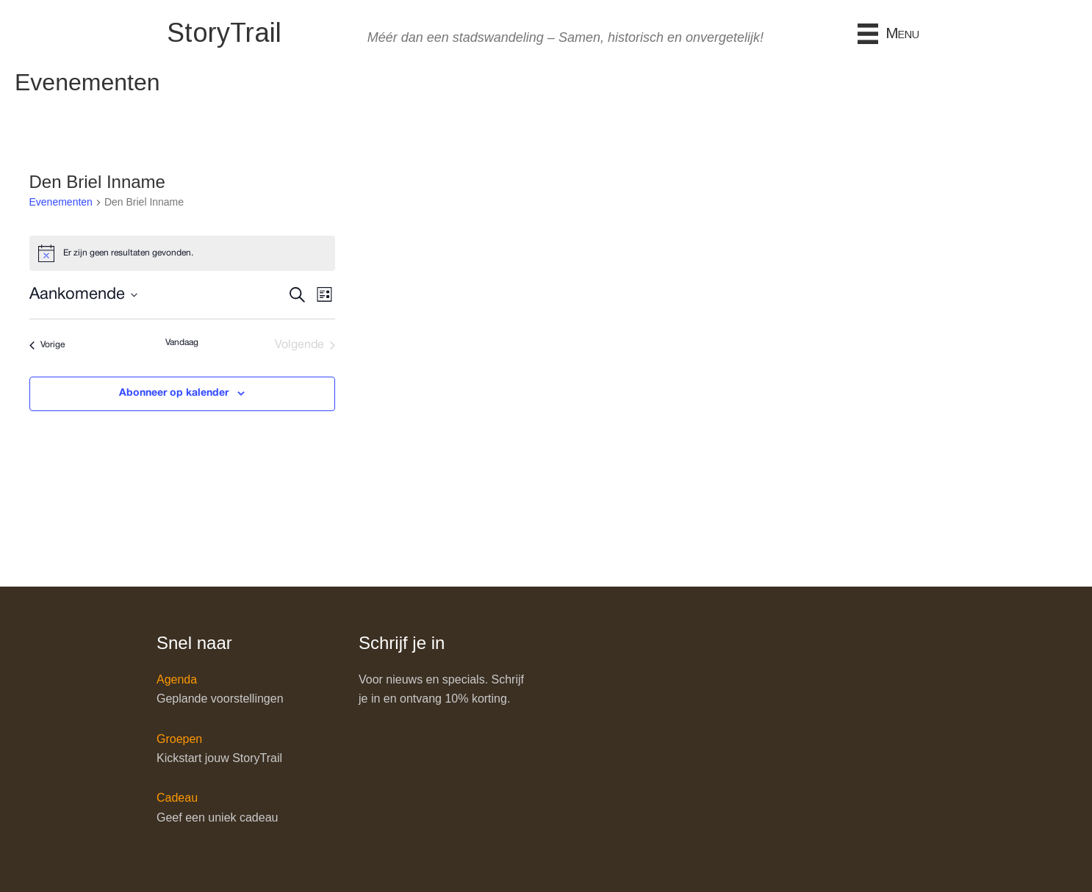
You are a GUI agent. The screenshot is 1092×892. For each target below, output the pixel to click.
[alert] (182, 253)
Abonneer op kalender (174, 393)
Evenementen (61, 202)
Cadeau (177, 797)
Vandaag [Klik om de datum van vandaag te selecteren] (181, 342)
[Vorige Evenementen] (47, 345)
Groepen (179, 739)
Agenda (177, 679)
